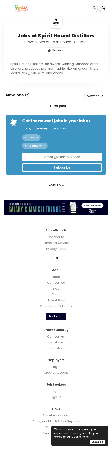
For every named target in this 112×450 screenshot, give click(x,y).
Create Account (56, 372)
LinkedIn (56, 257)
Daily (28, 128)
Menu (9, 8)
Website (58, 50)
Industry (56, 348)
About (56, 294)
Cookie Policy (80, 437)
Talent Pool (56, 300)
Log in (56, 367)
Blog (56, 288)
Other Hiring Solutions (56, 306)
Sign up (56, 397)
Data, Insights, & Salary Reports (56, 421)
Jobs (56, 277)
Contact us (56, 237)
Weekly (42, 128)
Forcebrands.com (56, 415)
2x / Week (59, 128)
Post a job (56, 316)
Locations (56, 342)
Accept (97, 442)
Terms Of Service (56, 243)
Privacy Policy (56, 249)
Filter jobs (58, 106)
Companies (56, 282)
